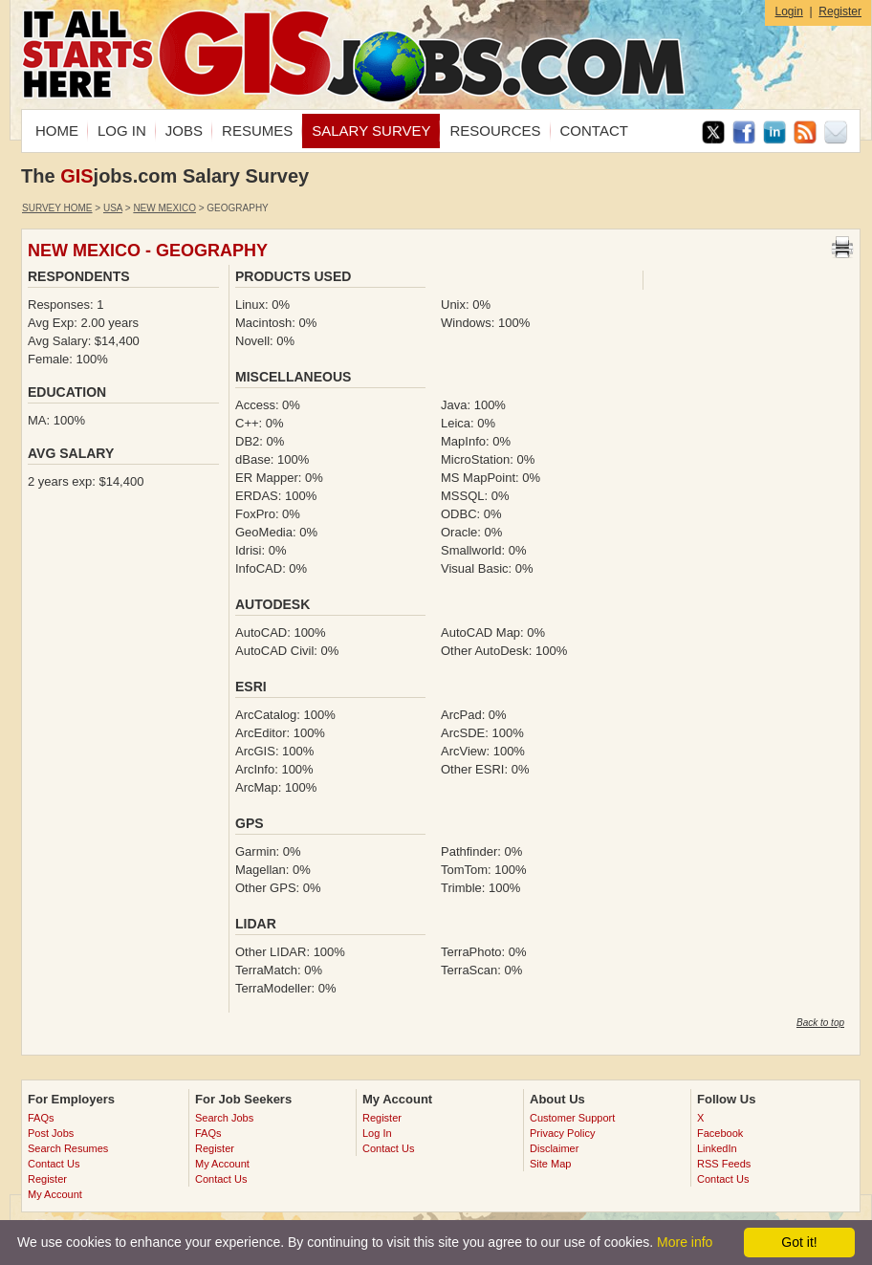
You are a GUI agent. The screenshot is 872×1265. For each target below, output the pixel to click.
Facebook (720, 1133)
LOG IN (122, 130)
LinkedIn (717, 1148)
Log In (377, 1133)
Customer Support (572, 1117)
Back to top (820, 1022)
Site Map (550, 1163)
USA (112, 208)
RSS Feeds (724, 1163)
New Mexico (164, 208)
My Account (55, 1194)
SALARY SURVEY (371, 130)
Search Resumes (68, 1148)
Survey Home (57, 208)
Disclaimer (554, 1148)
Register (839, 11)
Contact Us (53, 1163)
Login (788, 11)
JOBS (184, 130)
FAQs (41, 1117)
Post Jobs (51, 1133)
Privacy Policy (562, 1133)
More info (684, 1242)
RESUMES (257, 130)
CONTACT (594, 130)
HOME (56, 130)
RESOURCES (494, 130)
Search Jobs (224, 1117)
